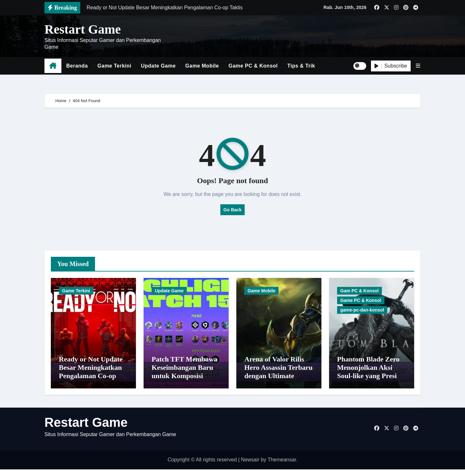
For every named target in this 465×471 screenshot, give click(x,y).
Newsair (250, 461)
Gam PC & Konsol (359, 290)
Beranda (77, 66)
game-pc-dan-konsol (362, 310)
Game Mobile (202, 66)
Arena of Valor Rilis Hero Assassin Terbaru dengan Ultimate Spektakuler (278, 373)
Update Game (158, 66)
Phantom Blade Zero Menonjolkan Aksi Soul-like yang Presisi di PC (369, 373)
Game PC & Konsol (253, 66)
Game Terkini (114, 66)
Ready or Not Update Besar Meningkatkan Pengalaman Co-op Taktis (90, 373)
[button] (418, 66)
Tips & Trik (301, 66)
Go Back (233, 209)
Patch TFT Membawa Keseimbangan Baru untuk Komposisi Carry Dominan (184, 373)
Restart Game (82, 29)
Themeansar (282, 461)
